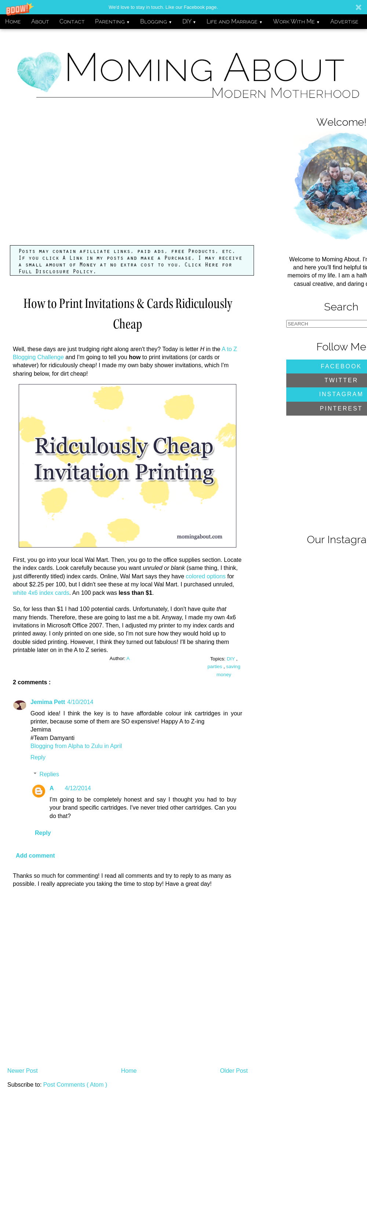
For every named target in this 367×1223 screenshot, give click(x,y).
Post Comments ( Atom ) (75, 1085)
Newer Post (22, 1071)
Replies (49, 774)
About (40, 21)
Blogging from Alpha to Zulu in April (76, 746)
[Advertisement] (132, 180)
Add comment (35, 855)
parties (215, 666)
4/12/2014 (78, 788)
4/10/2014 (80, 702)
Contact (72, 21)
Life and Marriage (235, 21)
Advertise (344, 21)
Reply (38, 757)
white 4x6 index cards (41, 593)
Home (13, 21)
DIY (189, 21)
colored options (206, 576)
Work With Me (296, 21)
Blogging (156, 21)
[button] (183, 7)
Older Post (234, 1071)
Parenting (112, 21)
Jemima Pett (47, 702)
